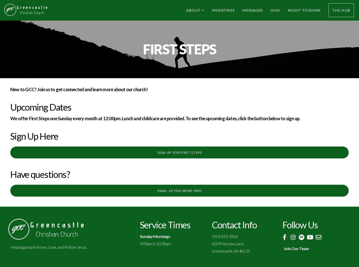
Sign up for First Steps (179, 152)
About (195, 10)
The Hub (341, 10)
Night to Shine (304, 10)
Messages (252, 10)
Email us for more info (179, 190)
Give (275, 10)
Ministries (223, 10)
